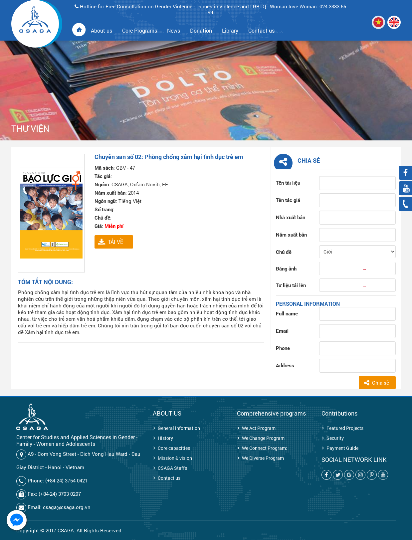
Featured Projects (344, 428)
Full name (287, 313)
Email (282, 330)
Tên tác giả (288, 200)
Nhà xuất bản (290, 217)
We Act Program (259, 428)
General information (179, 428)
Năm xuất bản (291, 234)
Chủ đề (284, 252)
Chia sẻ (380, 382)
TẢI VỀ (115, 241)
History (165, 438)
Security (335, 438)
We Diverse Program (263, 458)
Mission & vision (175, 458)
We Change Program (263, 438)
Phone (283, 348)
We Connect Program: (264, 448)
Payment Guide (342, 448)
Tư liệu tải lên (291, 285)
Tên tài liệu (288, 182)
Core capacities (174, 448)
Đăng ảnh (286, 268)
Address (285, 365)
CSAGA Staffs (172, 468)
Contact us (169, 478)
